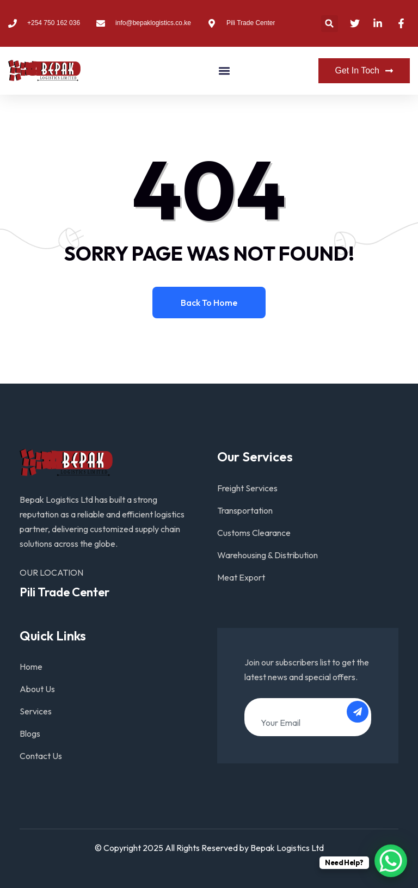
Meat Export (241, 577)
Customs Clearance (254, 532)
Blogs (30, 733)
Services (36, 711)
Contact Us (41, 755)
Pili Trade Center (64, 592)
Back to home (209, 302)
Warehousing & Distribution (267, 555)
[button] (329, 23)
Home (31, 666)
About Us (37, 688)
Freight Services (247, 488)
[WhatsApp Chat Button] (390, 860)
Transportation (245, 510)
